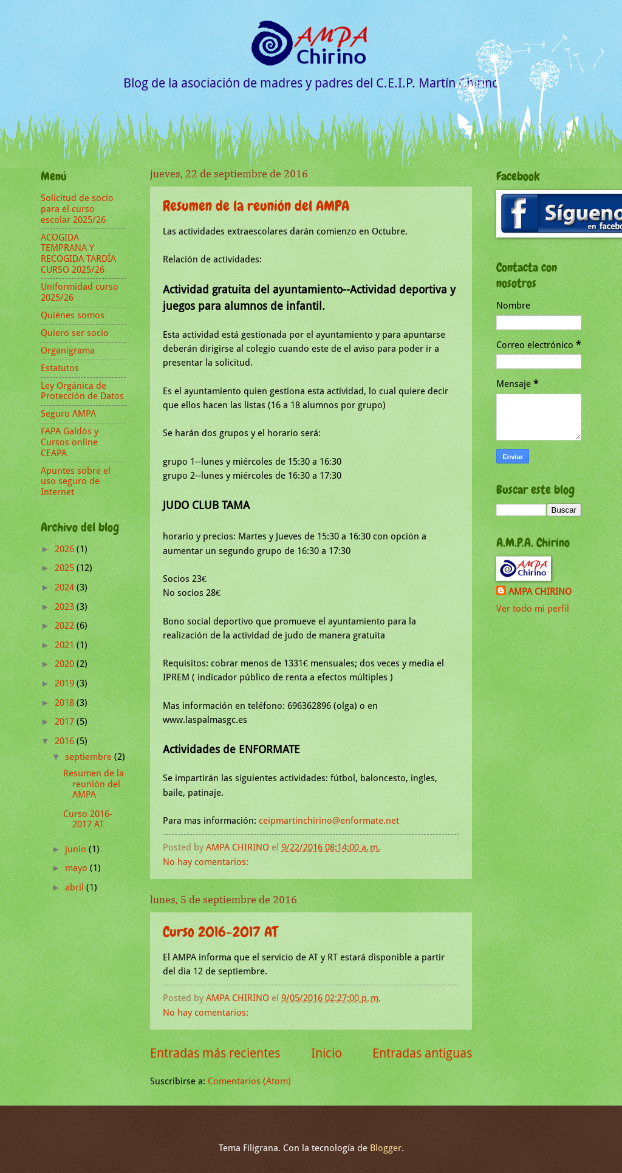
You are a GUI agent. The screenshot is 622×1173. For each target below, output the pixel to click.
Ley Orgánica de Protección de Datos (82, 391)
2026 (66, 549)
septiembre (89, 756)
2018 (66, 702)
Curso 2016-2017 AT (220, 931)
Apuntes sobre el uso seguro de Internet (76, 481)
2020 (66, 663)
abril (75, 887)
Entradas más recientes (215, 1053)
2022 (66, 625)
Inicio (326, 1053)
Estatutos (60, 368)
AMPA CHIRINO (540, 591)
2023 (66, 606)
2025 (66, 568)
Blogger (386, 1148)
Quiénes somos (72, 315)
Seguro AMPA (68, 413)
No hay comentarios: (207, 862)
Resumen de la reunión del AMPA (256, 205)
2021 (66, 645)
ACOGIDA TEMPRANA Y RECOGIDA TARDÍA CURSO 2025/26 (78, 253)
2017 (66, 721)
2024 (66, 587)
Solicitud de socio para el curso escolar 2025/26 (77, 209)
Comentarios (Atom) (249, 1081)
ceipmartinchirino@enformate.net (329, 820)
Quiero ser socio (75, 332)
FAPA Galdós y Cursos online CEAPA (69, 442)
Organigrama (68, 350)
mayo (77, 868)
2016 (66, 741)
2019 (66, 683)
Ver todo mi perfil (532, 608)
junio (77, 849)
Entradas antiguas (422, 1053)
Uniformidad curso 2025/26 (79, 292)
